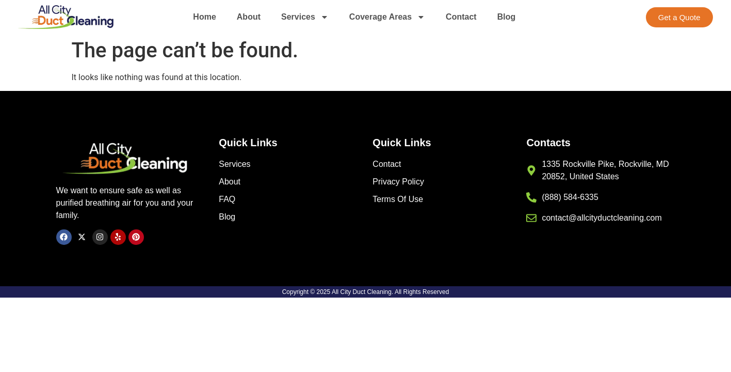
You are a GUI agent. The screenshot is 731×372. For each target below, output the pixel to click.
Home (204, 16)
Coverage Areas (387, 17)
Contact (461, 16)
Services (305, 17)
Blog (506, 16)
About (249, 16)
